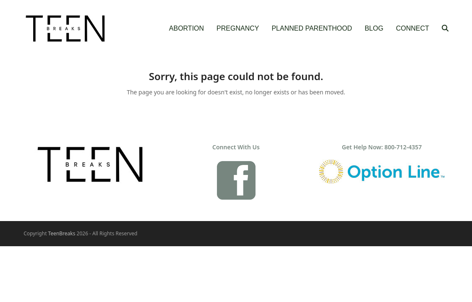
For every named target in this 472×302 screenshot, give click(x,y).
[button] (445, 28)
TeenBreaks (62, 233)
